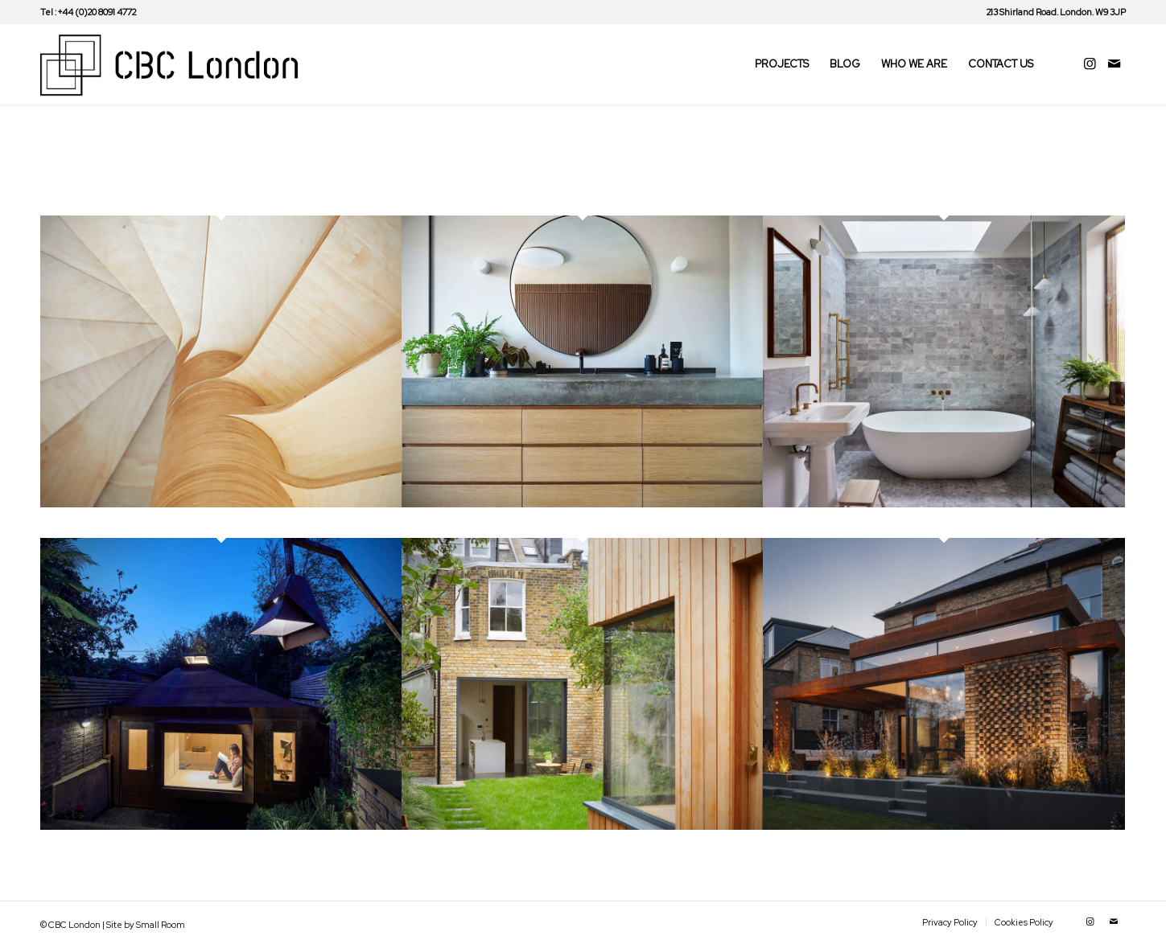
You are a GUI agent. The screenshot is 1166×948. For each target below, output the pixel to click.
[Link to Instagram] (1089, 63)
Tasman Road (450, 522)
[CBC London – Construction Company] (173, 64)
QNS (780, 845)
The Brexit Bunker (104, 845)
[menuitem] (1052, 12)
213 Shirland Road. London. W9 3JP (1056, 12)
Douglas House (817, 522)
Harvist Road (447, 845)
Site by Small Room (145, 924)
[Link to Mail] (1114, 63)
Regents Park (88, 522)
